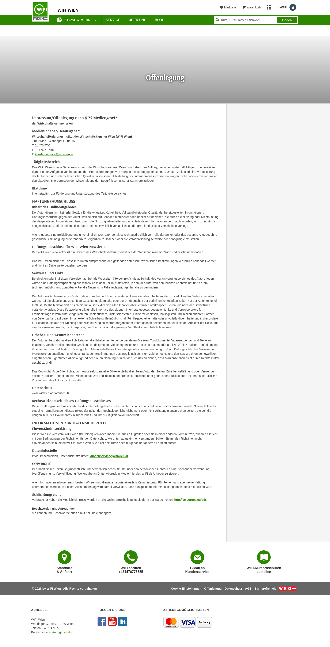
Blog (159, 20)
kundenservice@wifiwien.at (54, 154)
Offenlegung (212, 588)
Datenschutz (233, 588)
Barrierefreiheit (265, 588)
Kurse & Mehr (74, 19)
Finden (287, 20)
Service (113, 20)
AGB (248, 588)
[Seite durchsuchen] (256, 20)
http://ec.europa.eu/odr (190, 499)
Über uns (137, 20)
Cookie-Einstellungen (186, 588)
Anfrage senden (62, 632)
